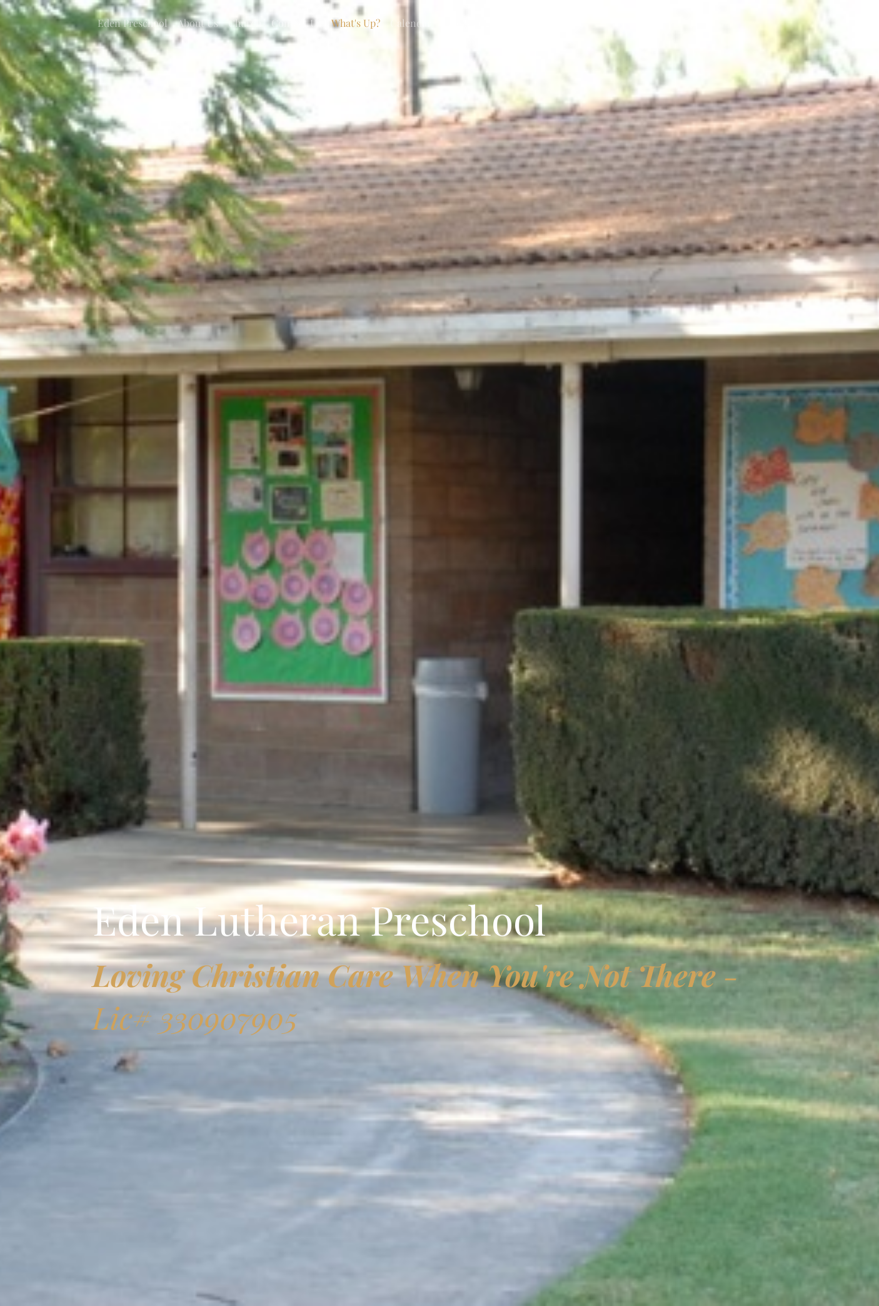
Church (244, 22)
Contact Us (296, 22)
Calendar (410, 22)
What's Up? (355, 22)
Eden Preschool (133, 22)
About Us (198, 22)
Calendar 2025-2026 (486, 22)
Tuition (558, 22)
